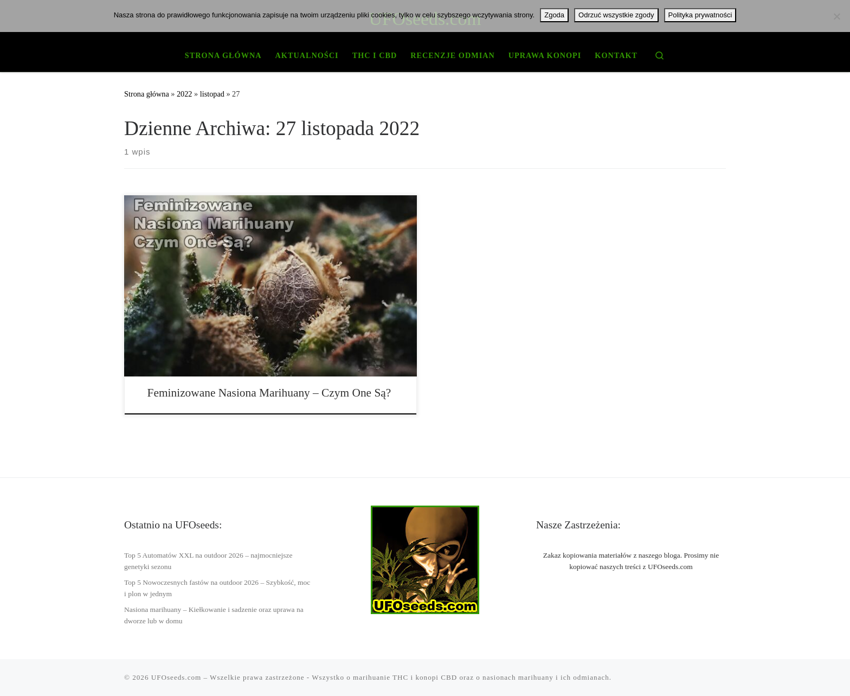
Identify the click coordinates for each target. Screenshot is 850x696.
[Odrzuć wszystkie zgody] (836, 16)
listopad (212, 94)
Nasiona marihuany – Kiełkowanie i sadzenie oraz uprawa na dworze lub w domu (214, 615)
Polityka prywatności (700, 15)
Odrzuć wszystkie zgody (616, 15)
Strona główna (146, 94)
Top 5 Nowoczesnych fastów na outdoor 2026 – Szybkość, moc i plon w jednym (217, 588)
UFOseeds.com (176, 677)
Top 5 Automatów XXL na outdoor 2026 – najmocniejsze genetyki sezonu (208, 561)
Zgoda (554, 15)
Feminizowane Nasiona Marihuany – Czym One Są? (269, 392)
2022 (184, 94)
